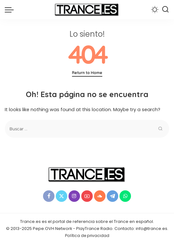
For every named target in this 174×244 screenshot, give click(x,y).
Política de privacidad (87, 235)
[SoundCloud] (99, 196)
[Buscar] (165, 9)
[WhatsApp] (125, 196)
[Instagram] (74, 196)
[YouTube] (87, 196)
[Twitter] (61, 196)
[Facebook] (48, 196)
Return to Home (87, 72)
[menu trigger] (11, 9)
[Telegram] (112, 196)
